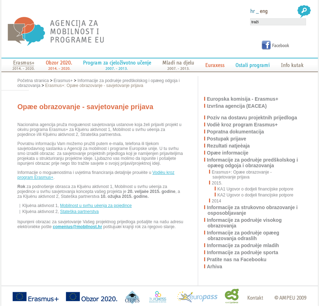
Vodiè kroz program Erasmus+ (243, 124)
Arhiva (215, 266)
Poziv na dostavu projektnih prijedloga (252, 117)
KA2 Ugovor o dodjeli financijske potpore (254, 195)
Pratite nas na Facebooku (237, 259)
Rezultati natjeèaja (229, 146)
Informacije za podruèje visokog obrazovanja (245, 222)
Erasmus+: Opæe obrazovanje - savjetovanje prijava (94, 85)
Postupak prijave (227, 139)
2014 (217, 201)
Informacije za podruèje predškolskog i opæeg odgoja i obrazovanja (253, 162)
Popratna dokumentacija (236, 131)
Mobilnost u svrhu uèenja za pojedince (96, 205)
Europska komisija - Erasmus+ (243, 99)
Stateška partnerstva (79, 211)
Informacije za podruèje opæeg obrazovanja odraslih (243, 235)
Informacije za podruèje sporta (243, 252)
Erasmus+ (63, 80)
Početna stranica (34, 80)
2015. (217, 183)
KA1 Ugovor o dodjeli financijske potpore (254, 189)
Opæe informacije (228, 153)
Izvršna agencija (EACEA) (237, 106)
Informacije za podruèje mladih (243, 245)
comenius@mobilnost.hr (77, 226)
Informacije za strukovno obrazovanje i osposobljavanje (253, 210)
